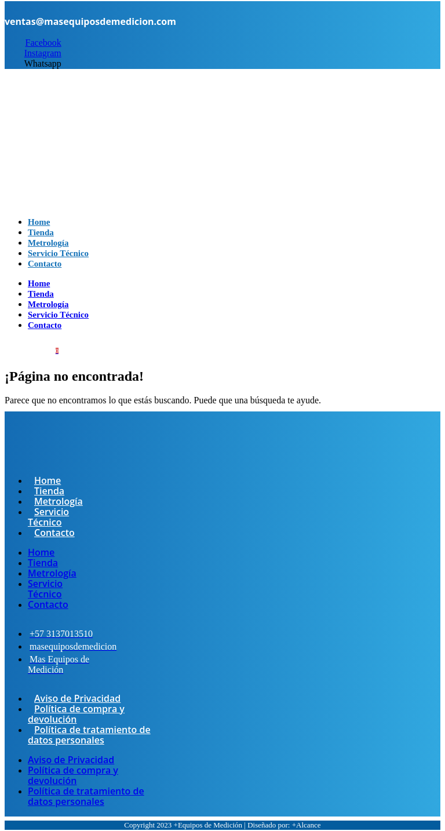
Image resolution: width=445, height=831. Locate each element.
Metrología (48, 304)
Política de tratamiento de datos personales (89, 734)
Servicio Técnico (58, 314)
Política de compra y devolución (76, 714)
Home (39, 283)
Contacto (44, 263)
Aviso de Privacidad (77, 698)
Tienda (41, 293)
